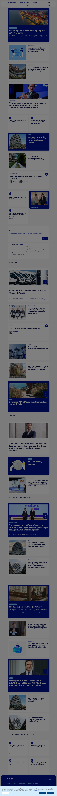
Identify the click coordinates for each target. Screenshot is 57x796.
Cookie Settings (6, 793)
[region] (28, 791)
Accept (42, 793)
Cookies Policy (35, 790)
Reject (50, 793)
